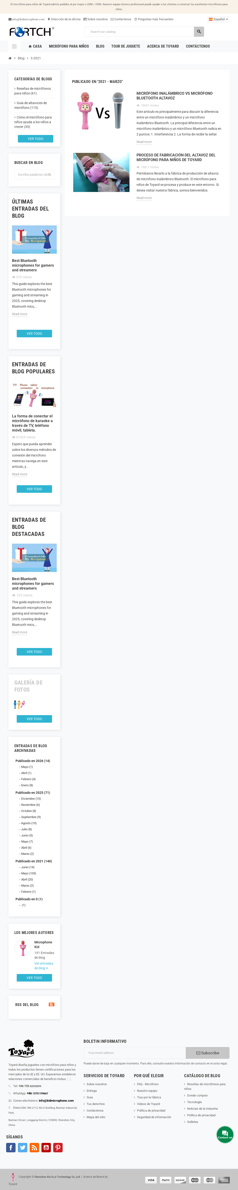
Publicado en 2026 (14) (33, 761)
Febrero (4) (28, 779)
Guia (90, 1097)
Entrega (92, 1090)
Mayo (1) (27, 767)
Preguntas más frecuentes (153, 19)
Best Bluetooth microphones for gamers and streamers (33, 265)
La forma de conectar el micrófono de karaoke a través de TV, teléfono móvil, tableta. (32, 423)
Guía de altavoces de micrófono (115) (30, 105)
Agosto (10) (29, 823)
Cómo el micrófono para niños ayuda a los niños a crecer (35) (33, 122)
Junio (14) (28, 867)
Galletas (192, 1122)
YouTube (46, 1147)
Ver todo (35, 139)
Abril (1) (26, 773)
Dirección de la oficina (64, 19)
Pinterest (58, 1147)
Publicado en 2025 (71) (33, 793)
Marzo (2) (27, 854)
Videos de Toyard (148, 1104)
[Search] (144, 32)
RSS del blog (34, 1005)
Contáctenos (121, 19)
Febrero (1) (28, 891)
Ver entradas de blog (43, 966)
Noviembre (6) (30, 805)
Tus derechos (96, 1104)
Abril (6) (26, 847)
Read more (19, 314)
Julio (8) (26, 829)
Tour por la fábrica (149, 1097)
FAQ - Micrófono (147, 1084)
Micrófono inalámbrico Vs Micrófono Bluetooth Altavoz (175, 95)
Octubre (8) (28, 811)
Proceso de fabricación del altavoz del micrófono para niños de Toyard (176, 157)
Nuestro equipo (147, 1090)
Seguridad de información (154, 1117)
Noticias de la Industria (202, 1108)
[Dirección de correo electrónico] (135, 1053)
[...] (69, 1079)
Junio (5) (27, 835)
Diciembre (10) (31, 798)
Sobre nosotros (95, 19)
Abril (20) (27, 879)
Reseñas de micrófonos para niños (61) (32, 91)
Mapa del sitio (96, 1117)
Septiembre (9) (31, 817)
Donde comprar (197, 1095)
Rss (34, 1147)
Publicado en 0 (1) (29, 899)
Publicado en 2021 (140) (34, 861)
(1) (23, 905)
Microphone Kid (43, 944)
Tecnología (194, 1102)
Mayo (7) (27, 841)
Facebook (11, 1147)
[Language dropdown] (218, 19)
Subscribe (207, 1053)
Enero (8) (27, 785)
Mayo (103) (28, 873)
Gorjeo (22, 1147)
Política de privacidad (151, 1110)
